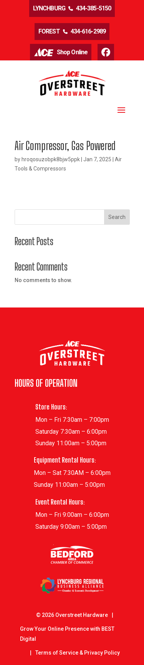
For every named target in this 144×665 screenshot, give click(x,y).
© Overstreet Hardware (72, 615)
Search (117, 217)
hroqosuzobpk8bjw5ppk (51, 159)
